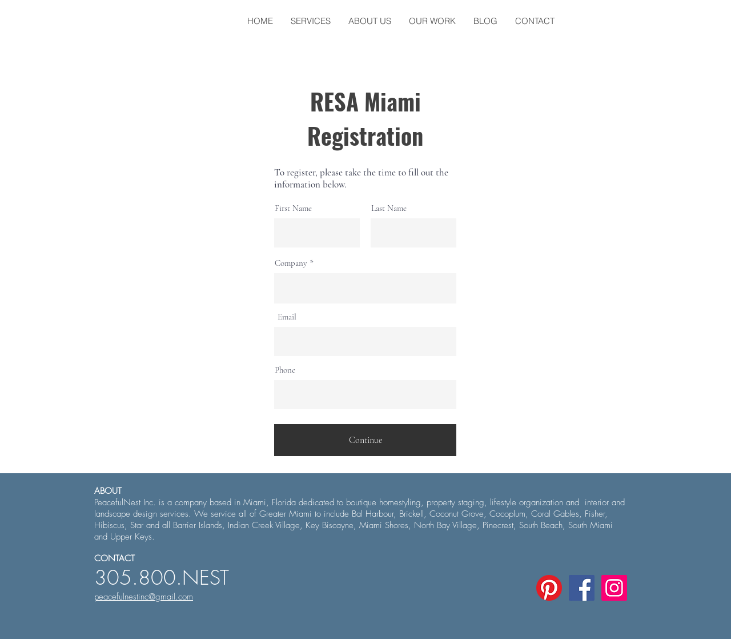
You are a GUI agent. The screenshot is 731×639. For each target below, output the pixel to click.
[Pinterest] (549, 588)
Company (291, 263)
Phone (285, 370)
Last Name (389, 208)
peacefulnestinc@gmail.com (143, 596)
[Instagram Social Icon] (614, 588)
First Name (293, 208)
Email (287, 317)
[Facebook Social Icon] (582, 588)
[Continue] (365, 440)
